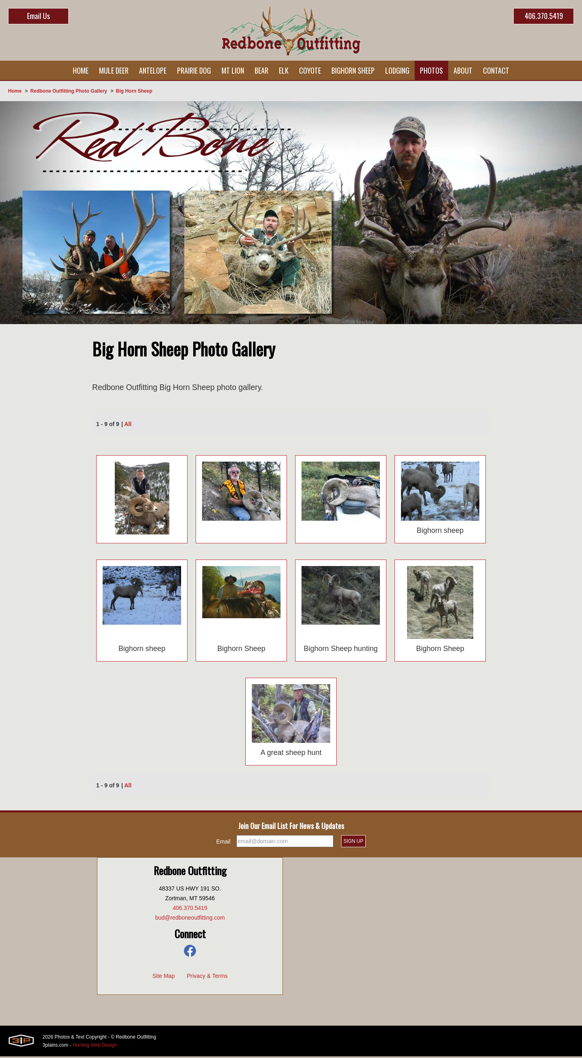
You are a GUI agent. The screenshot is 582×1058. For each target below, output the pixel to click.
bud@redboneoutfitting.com (190, 919)
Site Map (163, 977)
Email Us (38, 16)
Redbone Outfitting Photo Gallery (68, 91)
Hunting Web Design (95, 1047)
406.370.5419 (544, 16)
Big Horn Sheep (134, 91)
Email (223, 843)
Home (14, 91)
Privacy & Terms (207, 977)
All (128, 425)
